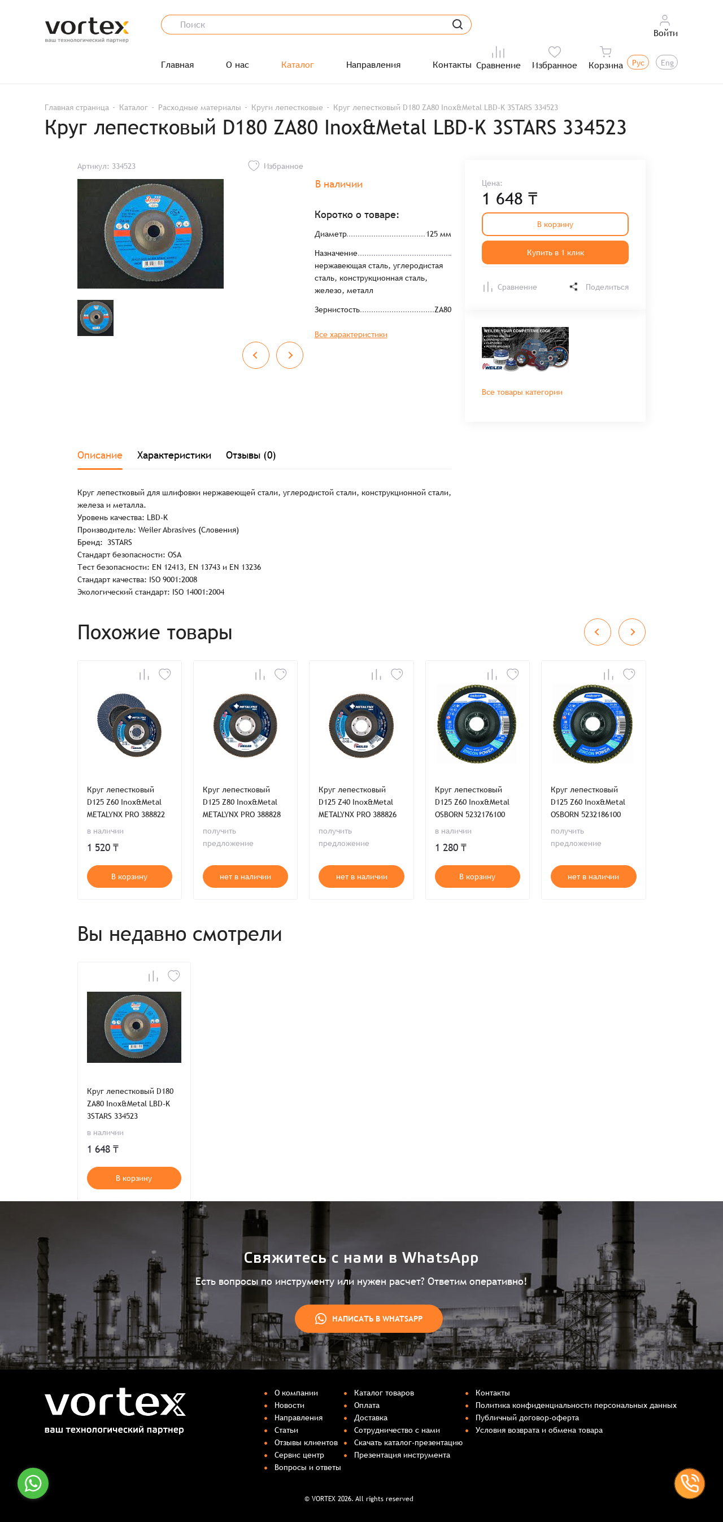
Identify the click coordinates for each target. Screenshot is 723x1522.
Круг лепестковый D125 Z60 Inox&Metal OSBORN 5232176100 (472, 802)
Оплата (367, 1405)
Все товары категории (522, 391)
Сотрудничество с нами (397, 1429)
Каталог (297, 64)
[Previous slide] (255, 355)
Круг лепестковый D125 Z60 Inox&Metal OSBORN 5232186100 (588, 802)
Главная (177, 64)
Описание (100, 455)
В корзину (555, 224)
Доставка (370, 1417)
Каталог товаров (384, 1392)
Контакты (452, 64)
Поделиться (598, 286)
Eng (667, 62)
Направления (373, 64)
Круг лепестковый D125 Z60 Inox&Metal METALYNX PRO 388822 (126, 802)
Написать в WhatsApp (369, 1318)
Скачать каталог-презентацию (408, 1442)
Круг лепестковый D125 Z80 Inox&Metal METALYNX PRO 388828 (242, 802)
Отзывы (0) (251, 455)
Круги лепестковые (287, 107)
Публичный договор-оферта (527, 1417)
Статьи (286, 1429)
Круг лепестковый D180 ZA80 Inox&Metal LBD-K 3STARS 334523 (130, 1103)
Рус (638, 62)
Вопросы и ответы (308, 1467)
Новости (289, 1405)
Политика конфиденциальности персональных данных (576, 1405)
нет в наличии (245, 876)
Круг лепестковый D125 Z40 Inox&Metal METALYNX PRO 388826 (358, 802)
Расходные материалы (199, 107)
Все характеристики (351, 334)
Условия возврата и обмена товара (539, 1429)
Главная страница (77, 107)
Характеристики (174, 455)
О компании (296, 1392)
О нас (237, 64)
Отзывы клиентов (306, 1442)
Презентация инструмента (402, 1454)
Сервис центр (299, 1454)
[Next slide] (289, 355)
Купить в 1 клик (555, 252)
